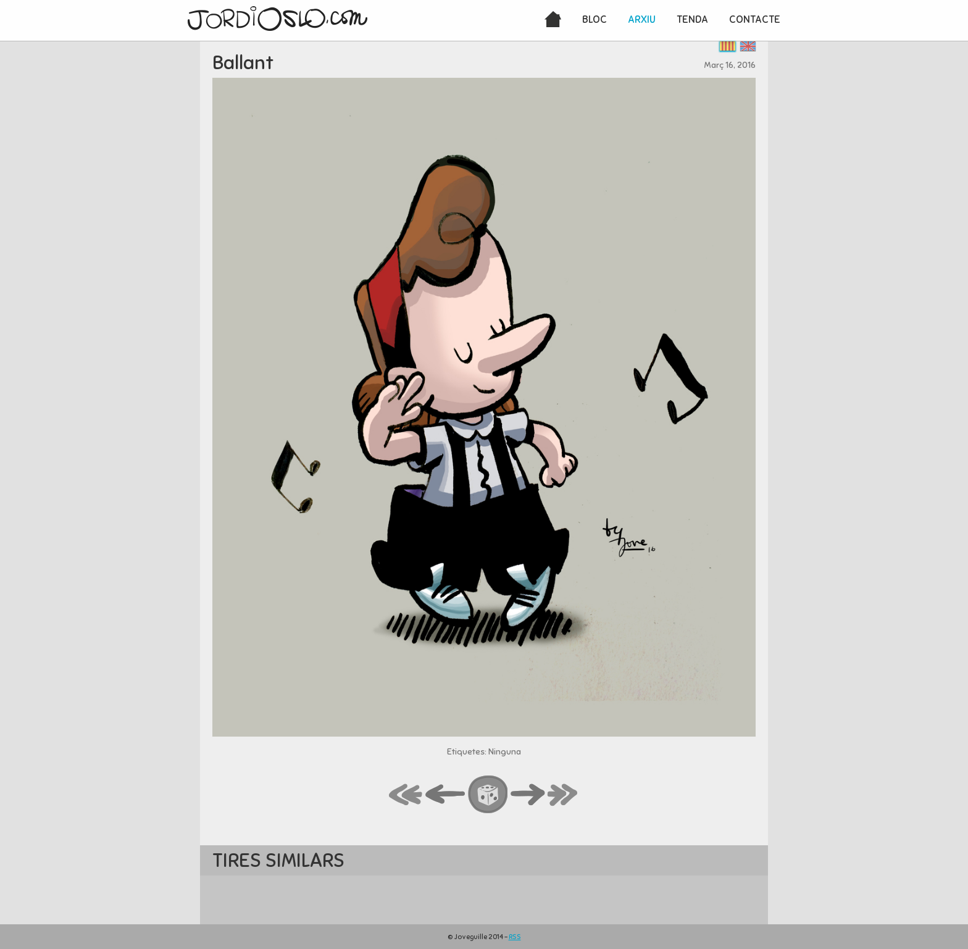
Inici (552, 20)
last (563, 795)
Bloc (594, 19)
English (748, 46)
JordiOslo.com (277, 18)
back (445, 795)
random (488, 795)
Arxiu (642, 19)
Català (727, 46)
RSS (515, 936)
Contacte (754, 19)
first (406, 795)
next (528, 795)
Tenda (692, 19)
